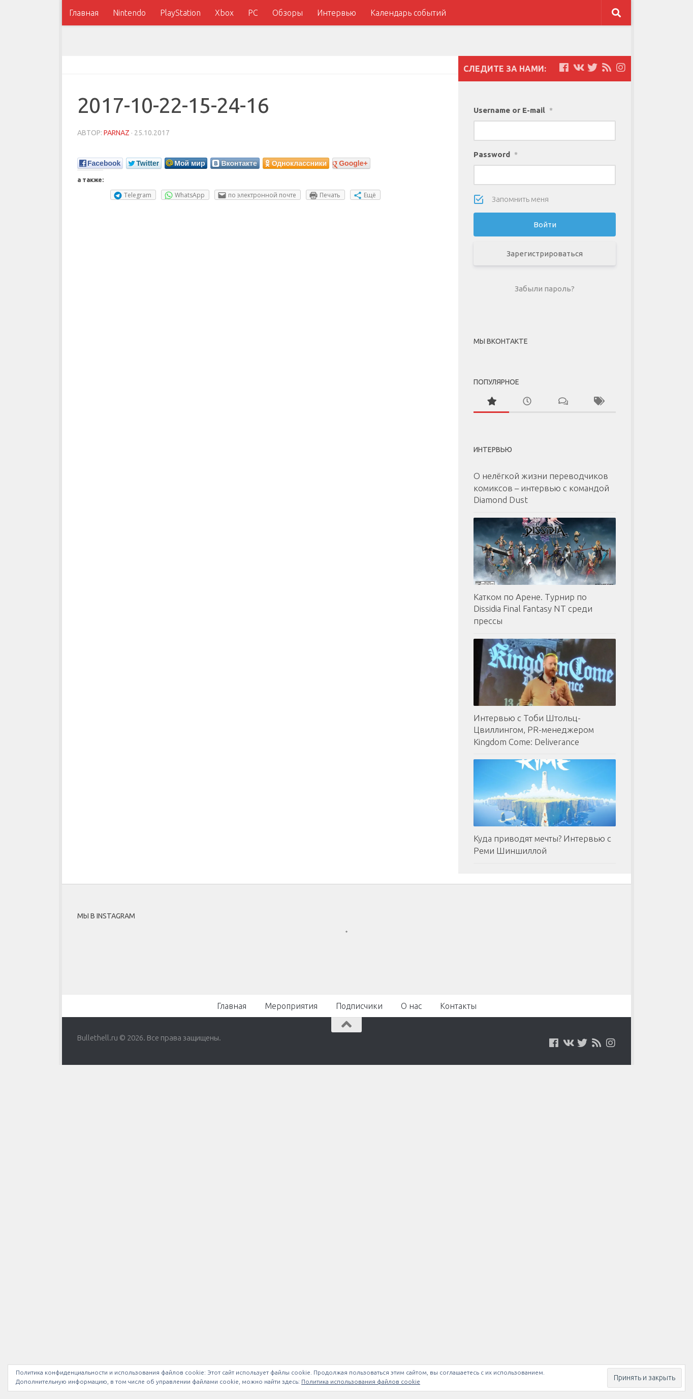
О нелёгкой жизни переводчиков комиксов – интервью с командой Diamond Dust (541, 487)
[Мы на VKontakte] (578, 68)
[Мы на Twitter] (592, 68)
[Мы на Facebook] (564, 68)
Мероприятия (291, 1005)
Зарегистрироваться (545, 253)
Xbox (224, 12)
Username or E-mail (513, 110)
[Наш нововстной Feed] (607, 68)
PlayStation (180, 12)
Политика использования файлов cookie (360, 1381)
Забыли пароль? (545, 288)
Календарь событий (408, 12)
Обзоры (287, 12)
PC (253, 12)
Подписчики (359, 1005)
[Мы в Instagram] (621, 68)
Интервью (336, 12)
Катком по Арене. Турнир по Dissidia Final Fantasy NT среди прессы (533, 609)
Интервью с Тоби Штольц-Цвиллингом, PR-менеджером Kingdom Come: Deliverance (534, 730)
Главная (84, 12)
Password (496, 154)
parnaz (117, 133)
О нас (411, 1005)
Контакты (458, 1005)
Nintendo (129, 12)
